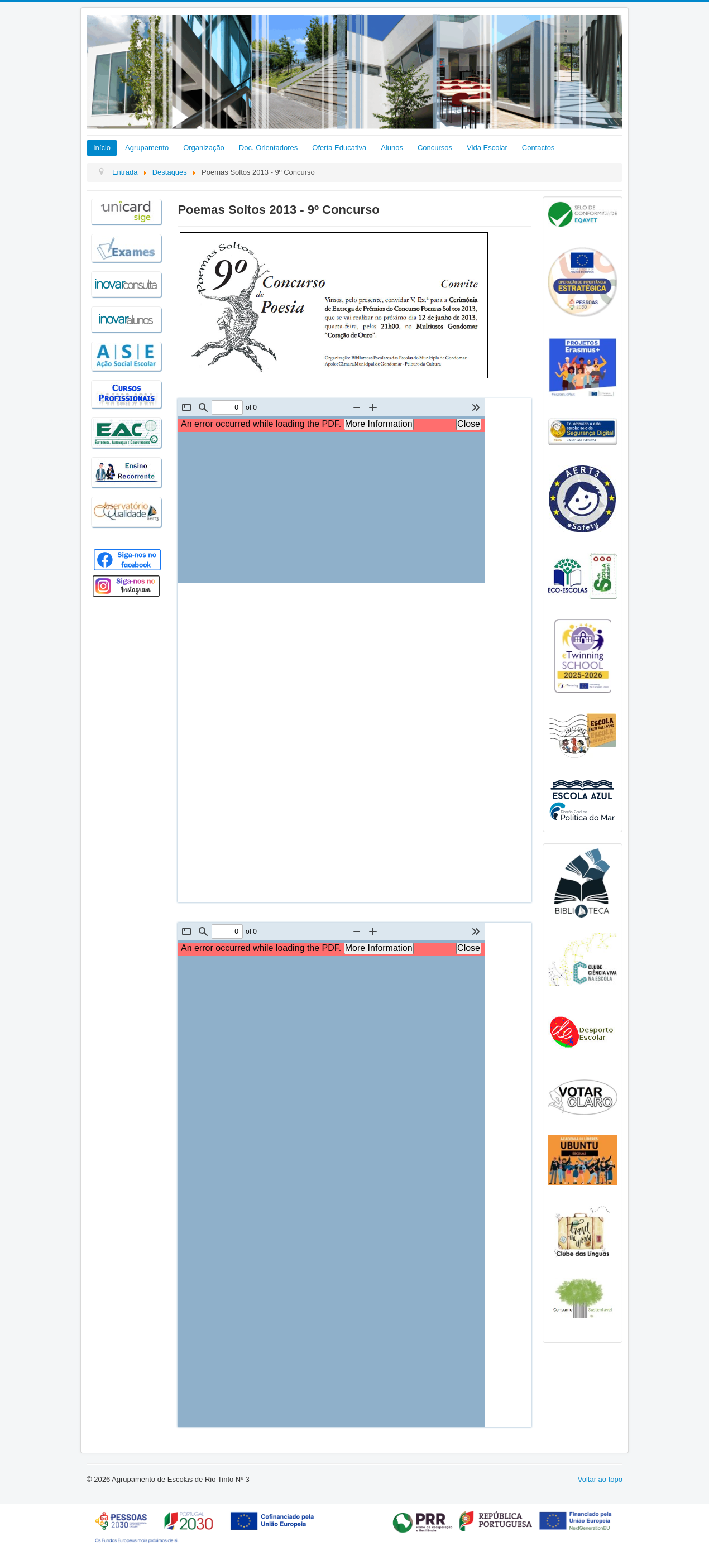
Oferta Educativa (339, 147)
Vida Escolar (487, 147)
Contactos (538, 147)
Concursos (435, 147)
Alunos (392, 147)
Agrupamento (147, 147)
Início (102, 147)
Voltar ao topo (600, 1479)
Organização (203, 147)
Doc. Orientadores (268, 147)
